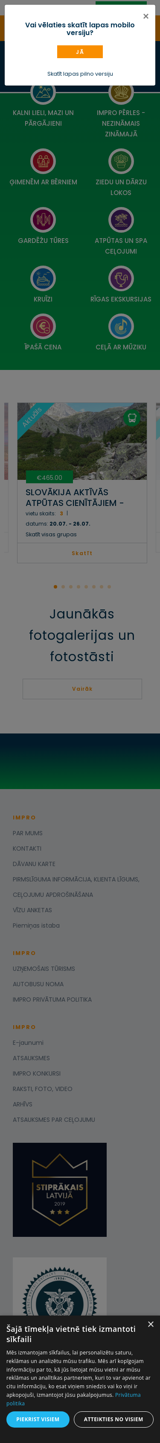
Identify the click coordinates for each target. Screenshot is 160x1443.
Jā (80, 52)
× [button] (150, 1325)
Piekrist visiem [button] (37, 1419)
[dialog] (80, 1379)
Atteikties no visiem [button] (113, 1419)
